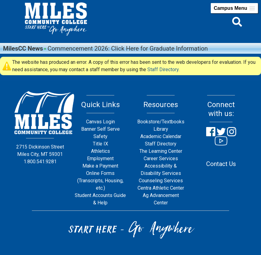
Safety (100, 136)
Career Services (161, 158)
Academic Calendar (160, 136)
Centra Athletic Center (161, 188)
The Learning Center (160, 151)
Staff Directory (163, 69)
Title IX (100, 144)
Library (160, 129)
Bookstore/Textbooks (160, 122)
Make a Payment (100, 166)
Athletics (100, 151)
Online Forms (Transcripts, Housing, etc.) (100, 180)
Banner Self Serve (100, 129)
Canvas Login (100, 122)
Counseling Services (161, 181)
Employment (100, 158)
